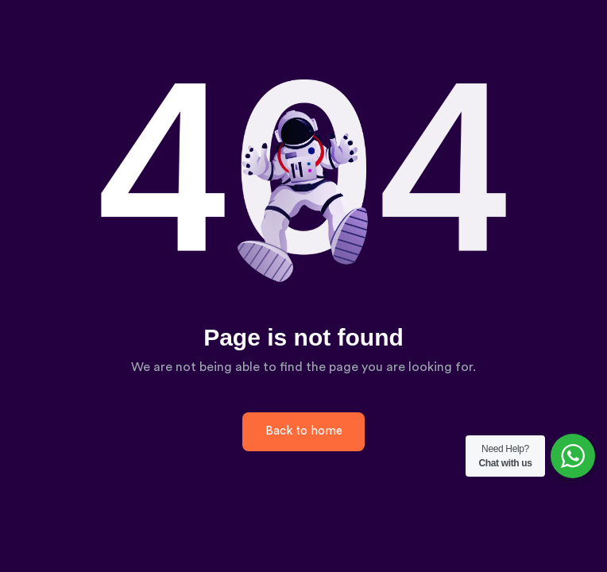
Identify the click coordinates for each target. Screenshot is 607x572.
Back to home (303, 431)
